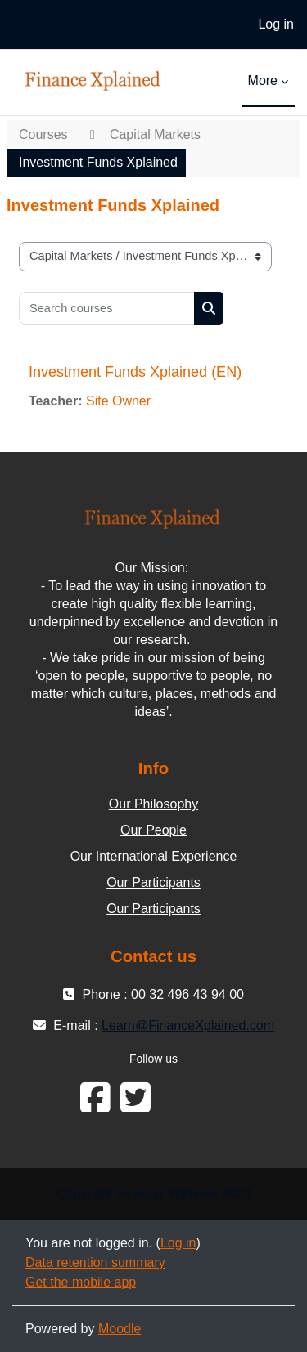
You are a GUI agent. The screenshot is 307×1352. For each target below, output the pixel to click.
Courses (43, 134)
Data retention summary (95, 1262)
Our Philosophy (153, 804)
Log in (276, 24)
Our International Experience (153, 856)
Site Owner (118, 401)
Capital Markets (155, 134)
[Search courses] (107, 308)
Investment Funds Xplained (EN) (135, 372)
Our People (153, 830)
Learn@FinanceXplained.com (188, 1025)
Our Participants (153, 882)
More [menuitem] (263, 80)
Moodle (119, 1329)
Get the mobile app (80, 1282)
